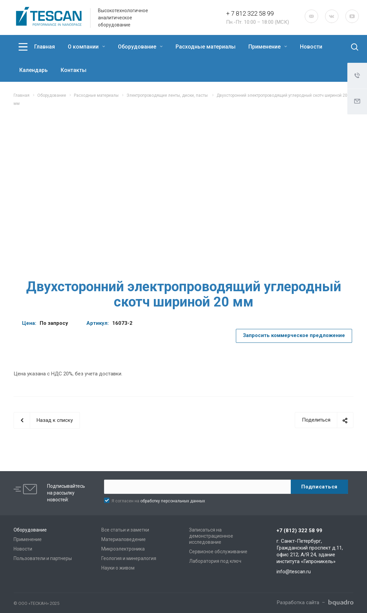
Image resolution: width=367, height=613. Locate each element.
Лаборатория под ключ (215, 561)
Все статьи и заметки (125, 530)
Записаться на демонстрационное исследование (211, 536)
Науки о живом (118, 568)
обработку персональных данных (172, 501)
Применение (267, 46)
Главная (44, 46)
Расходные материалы (206, 46)
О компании (86, 46)
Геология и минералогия (128, 558)
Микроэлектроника (123, 549)
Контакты (73, 70)
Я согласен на (158, 501)
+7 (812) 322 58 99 (299, 530)
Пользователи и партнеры (43, 558)
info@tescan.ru (294, 572)
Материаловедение (123, 539)
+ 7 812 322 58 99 (250, 13)
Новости (311, 46)
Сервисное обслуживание (218, 551)
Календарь (33, 70)
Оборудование (140, 46)
